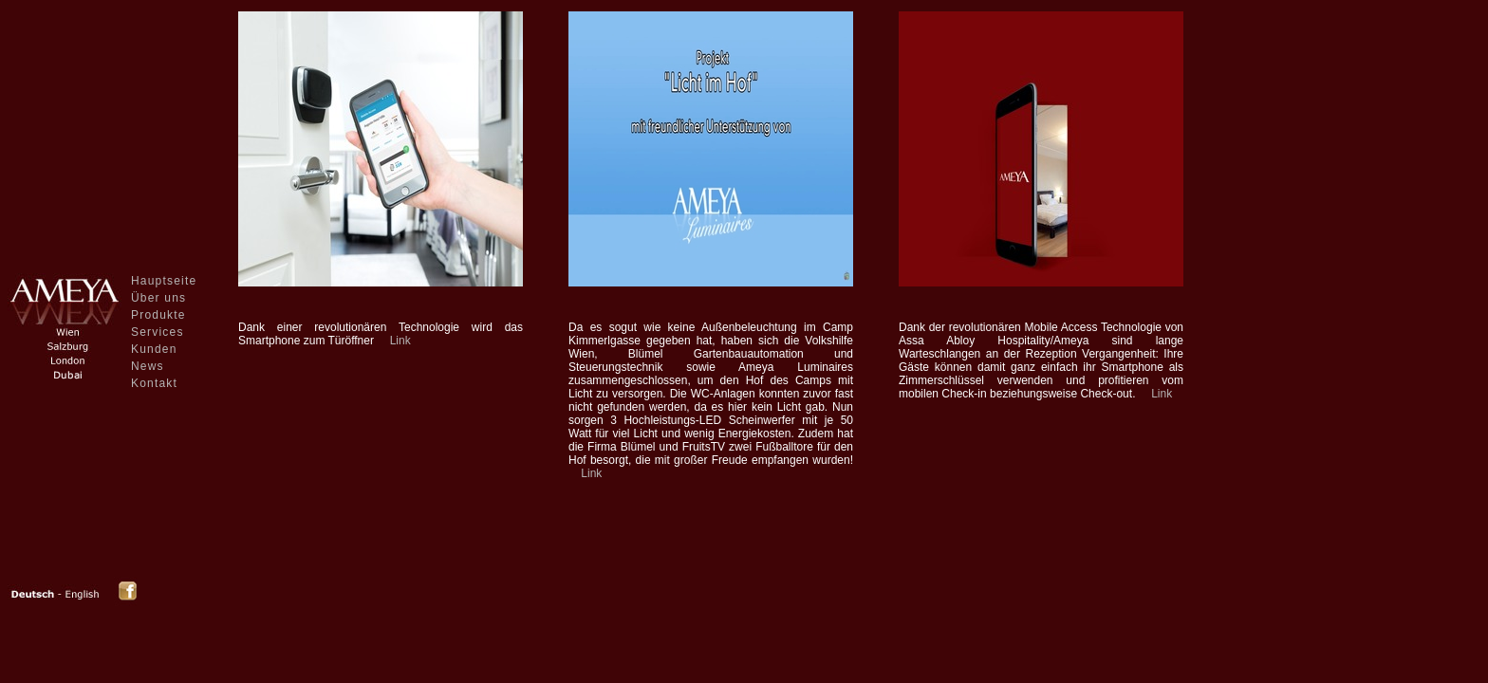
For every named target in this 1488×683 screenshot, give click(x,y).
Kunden (154, 349)
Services (157, 332)
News (147, 366)
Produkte (158, 315)
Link (400, 340)
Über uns (158, 298)
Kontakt (154, 383)
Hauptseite (163, 280)
